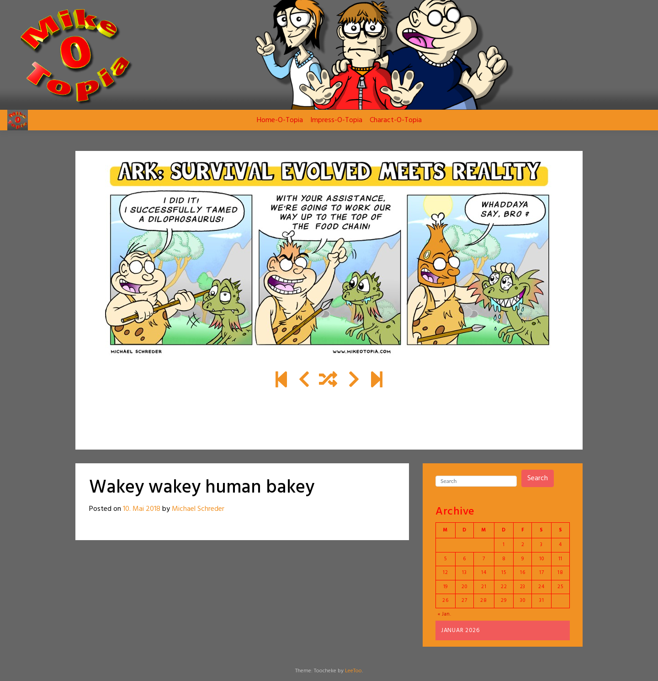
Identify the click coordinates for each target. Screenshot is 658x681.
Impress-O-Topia (336, 120)
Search (537, 478)
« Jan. (444, 614)
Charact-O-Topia (396, 120)
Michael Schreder (198, 509)
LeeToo (353, 671)
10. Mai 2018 (141, 509)
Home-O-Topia (280, 120)
